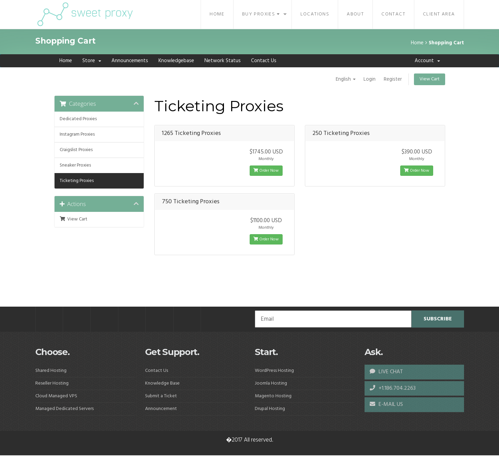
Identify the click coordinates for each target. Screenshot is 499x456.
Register (392, 79)
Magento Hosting (273, 396)
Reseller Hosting (52, 384)
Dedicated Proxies (78, 119)
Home (217, 14)
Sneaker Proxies (75, 165)
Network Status (222, 61)
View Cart (429, 79)
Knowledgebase (176, 61)
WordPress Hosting (274, 371)
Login (369, 79)
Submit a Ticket (161, 396)
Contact (393, 14)
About (355, 14)
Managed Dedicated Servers (64, 409)
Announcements (129, 61)
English (345, 79)
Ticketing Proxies (77, 180)
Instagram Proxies (77, 134)
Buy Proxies (261, 14)
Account (427, 61)
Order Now (266, 171)
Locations (315, 14)
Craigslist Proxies (76, 149)
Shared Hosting (51, 371)
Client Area (439, 14)
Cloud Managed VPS (56, 396)
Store (91, 61)
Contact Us (263, 61)
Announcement (161, 409)
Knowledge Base (162, 384)
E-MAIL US (386, 405)
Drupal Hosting (270, 409)
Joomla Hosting (271, 384)
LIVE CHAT (386, 372)
